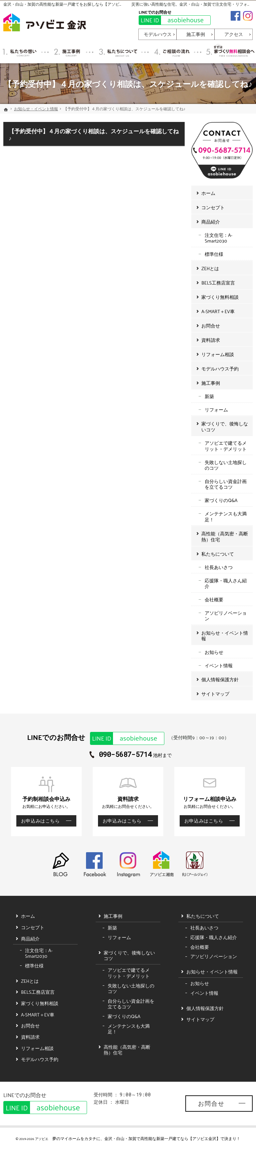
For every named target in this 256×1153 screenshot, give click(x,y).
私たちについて (217, 554)
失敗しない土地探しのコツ (226, 465)
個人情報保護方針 (220, 679)
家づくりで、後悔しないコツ (224, 426)
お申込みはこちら (38, 820)
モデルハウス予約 (220, 368)
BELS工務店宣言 (218, 283)
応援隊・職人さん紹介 (226, 583)
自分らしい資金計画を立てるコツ (226, 484)
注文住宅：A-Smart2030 (218, 238)
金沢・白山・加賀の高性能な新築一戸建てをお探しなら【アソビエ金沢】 (69, 4)
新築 (209, 396)
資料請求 (210, 340)
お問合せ (210, 325)
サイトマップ (215, 694)
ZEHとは (210, 268)
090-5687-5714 (125, 754)
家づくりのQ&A (221, 500)
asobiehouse (171, 20)
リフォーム (216, 409)
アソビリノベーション (226, 616)
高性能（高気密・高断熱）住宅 (224, 536)
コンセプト (213, 207)
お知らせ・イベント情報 (224, 636)
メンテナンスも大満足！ (226, 516)
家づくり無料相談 (220, 297)
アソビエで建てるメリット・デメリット (226, 446)
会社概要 (214, 599)
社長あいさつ (219, 567)
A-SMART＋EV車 (218, 311)
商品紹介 (210, 222)
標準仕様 (214, 254)
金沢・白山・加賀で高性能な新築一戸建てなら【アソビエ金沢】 (162, 1138)
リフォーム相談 (217, 354)
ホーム (208, 193)
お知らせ (214, 652)
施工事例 (210, 383)
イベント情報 (219, 665)
